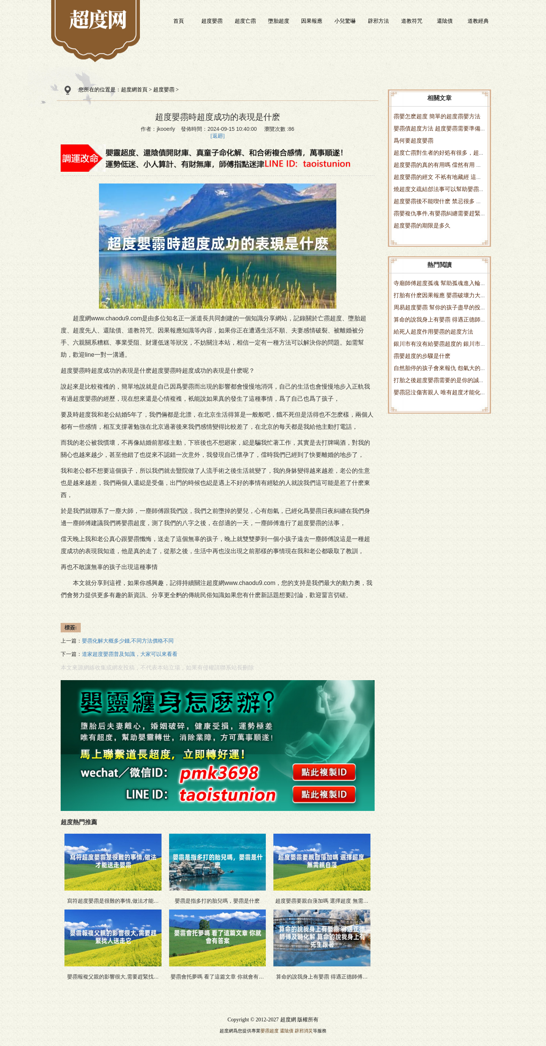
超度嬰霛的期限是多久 (422, 225)
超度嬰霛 (212, 21)
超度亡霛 (245, 21)
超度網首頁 (134, 90)
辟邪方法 (378, 21)
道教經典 (478, 21)
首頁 (178, 21)
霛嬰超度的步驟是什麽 (422, 356)
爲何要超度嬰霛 (413, 140)
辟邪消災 (304, 1030)
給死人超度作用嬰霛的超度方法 (433, 331)
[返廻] (217, 136)
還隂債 (445, 21)
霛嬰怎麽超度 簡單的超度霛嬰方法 (437, 116)
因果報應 (311, 21)
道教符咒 (411, 21)
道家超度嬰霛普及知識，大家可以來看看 (129, 654)
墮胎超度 (278, 21)
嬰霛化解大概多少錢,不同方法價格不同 (128, 641)
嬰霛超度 (269, 1030)
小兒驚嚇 (345, 21)
